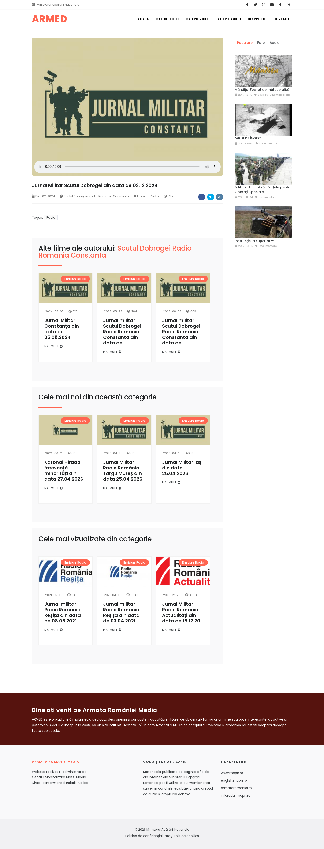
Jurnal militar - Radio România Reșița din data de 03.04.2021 (121, 612)
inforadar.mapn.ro (235, 795)
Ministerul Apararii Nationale (58, 4)
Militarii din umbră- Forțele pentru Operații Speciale (263, 189)
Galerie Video (198, 19)
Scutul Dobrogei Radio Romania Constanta (94, 196)
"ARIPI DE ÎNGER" (248, 138)
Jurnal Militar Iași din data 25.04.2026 (182, 468)
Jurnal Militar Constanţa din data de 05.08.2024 (61, 328)
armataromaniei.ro (236, 788)
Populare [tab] (245, 42)
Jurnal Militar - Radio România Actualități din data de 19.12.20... (183, 612)
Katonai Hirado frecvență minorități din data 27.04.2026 (63, 470)
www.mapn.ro (232, 773)
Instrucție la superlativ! (254, 240)
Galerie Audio (228, 19)
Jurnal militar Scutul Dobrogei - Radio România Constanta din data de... (124, 331)
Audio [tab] (274, 42)
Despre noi (257, 19)
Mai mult (53, 346)
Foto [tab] (261, 42)
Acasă (143, 19)
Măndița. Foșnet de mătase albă (262, 89)
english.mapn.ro (234, 780)
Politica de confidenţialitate (147, 836)
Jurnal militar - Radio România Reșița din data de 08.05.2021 (62, 612)
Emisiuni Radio (146, 196)
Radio (50, 218)
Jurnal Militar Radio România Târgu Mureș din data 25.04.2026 (122, 470)
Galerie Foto (167, 19)
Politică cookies (186, 836)
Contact (281, 19)
